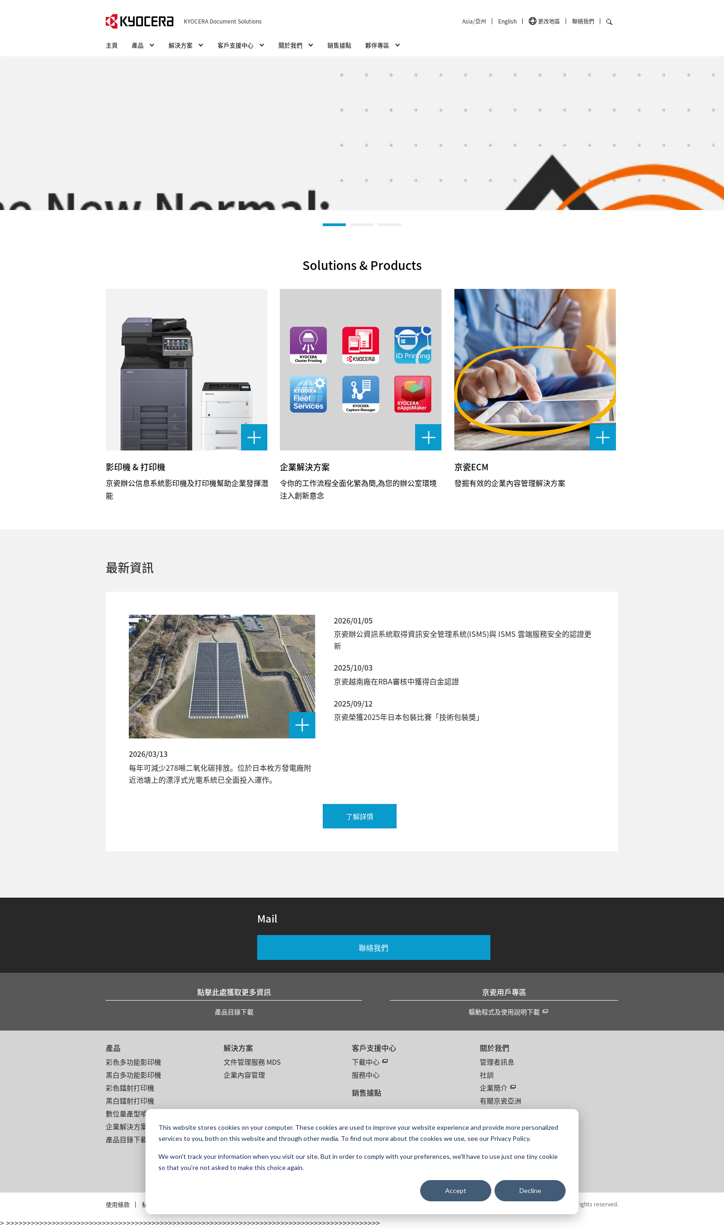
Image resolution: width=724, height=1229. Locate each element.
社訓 (487, 1074)
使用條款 (118, 1204)
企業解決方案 (126, 1126)
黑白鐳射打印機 (130, 1100)
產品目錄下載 (234, 1011)
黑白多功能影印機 (133, 1074)
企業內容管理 (244, 1074)
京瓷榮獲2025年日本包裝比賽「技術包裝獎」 (408, 716)
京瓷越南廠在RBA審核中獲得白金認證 (396, 681)
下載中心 (366, 1062)
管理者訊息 (497, 1062)
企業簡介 (493, 1087)
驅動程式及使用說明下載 (504, 1011)
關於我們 (494, 1047)
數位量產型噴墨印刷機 (140, 1113)
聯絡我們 (583, 21)
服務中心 (366, 1074)
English (507, 21)
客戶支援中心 (374, 1047)
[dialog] (362, 1161)
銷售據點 (339, 45)
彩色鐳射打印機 (130, 1087)
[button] (334, 224)
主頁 (112, 45)
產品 (113, 1047)
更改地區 (549, 21)
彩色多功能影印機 (133, 1062)
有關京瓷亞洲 (500, 1100)
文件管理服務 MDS (252, 1062)
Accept (455, 1190)
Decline (530, 1190)
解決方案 (238, 1047)
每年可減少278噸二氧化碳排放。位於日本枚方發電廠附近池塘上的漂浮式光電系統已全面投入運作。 (220, 773)
